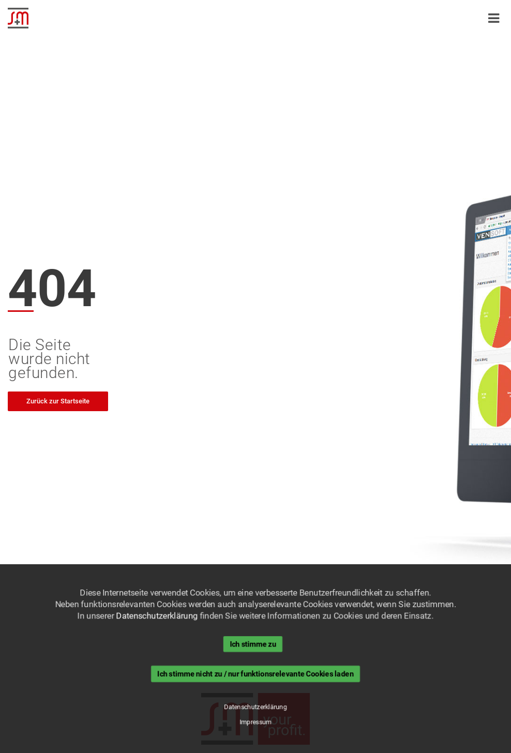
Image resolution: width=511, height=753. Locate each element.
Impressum (255, 722)
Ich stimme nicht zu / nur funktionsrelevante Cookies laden (256, 674)
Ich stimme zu (253, 644)
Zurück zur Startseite (57, 401)
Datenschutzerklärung (156, 616)
